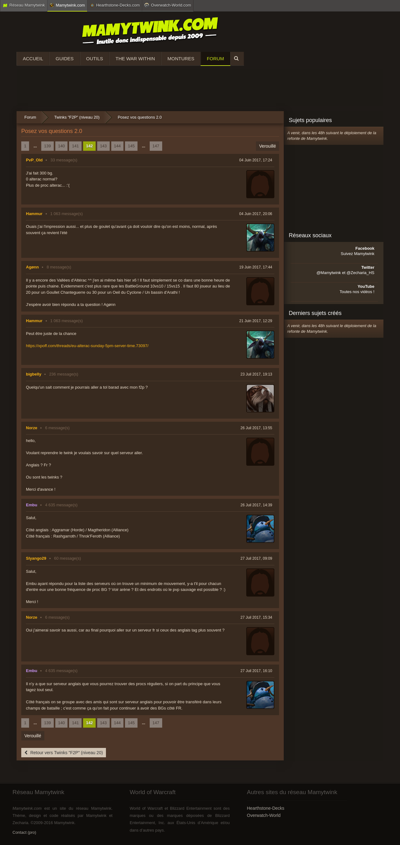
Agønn (32, 267)
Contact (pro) (24, 832)
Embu (31, 505)
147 (155, 146)
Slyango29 (36, 558)
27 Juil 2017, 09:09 (256, 558)
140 (61, 146)
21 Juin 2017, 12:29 (255, 321)
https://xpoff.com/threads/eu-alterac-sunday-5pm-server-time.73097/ (87, 345)
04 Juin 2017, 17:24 (255, 160)
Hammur (34, 213)
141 (75, 146)
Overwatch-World (264, 815)
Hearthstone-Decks (265, 808)
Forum (215, 58)
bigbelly (33, 374)
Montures (181, 58)
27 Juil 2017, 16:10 (256, 671)
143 (103, 146)
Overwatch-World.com (167, 4)
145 (131, 146)
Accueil (33, 58)
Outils (94, 58)
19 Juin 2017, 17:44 (255, 267)
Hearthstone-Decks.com (115, 5)
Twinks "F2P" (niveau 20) (77, 117)
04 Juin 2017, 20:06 (255, 214)
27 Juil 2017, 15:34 (256, 617)
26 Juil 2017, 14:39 (256, 505)
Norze (31, 427)
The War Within (135, 58)
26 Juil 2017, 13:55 (256, 428)
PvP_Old (34, 160)
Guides (65, 58)
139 (47, 146)
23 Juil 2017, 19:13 (256, 374)
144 (117, 146)
